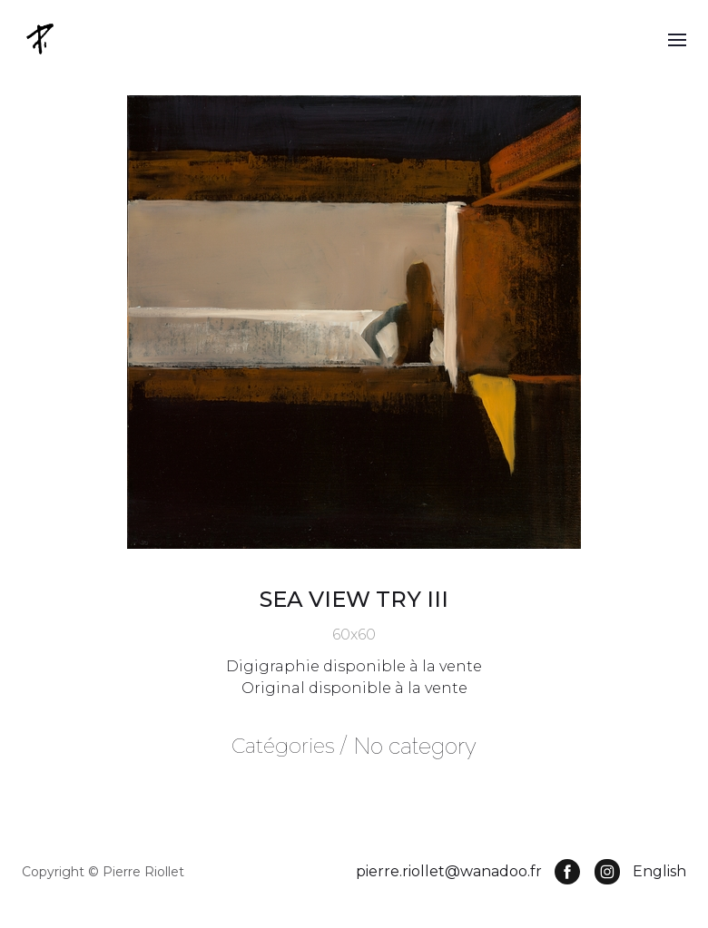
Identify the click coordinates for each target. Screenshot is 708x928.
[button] (677, 39)
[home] (42, 38)
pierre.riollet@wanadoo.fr (449, 871)
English (659, 871)
